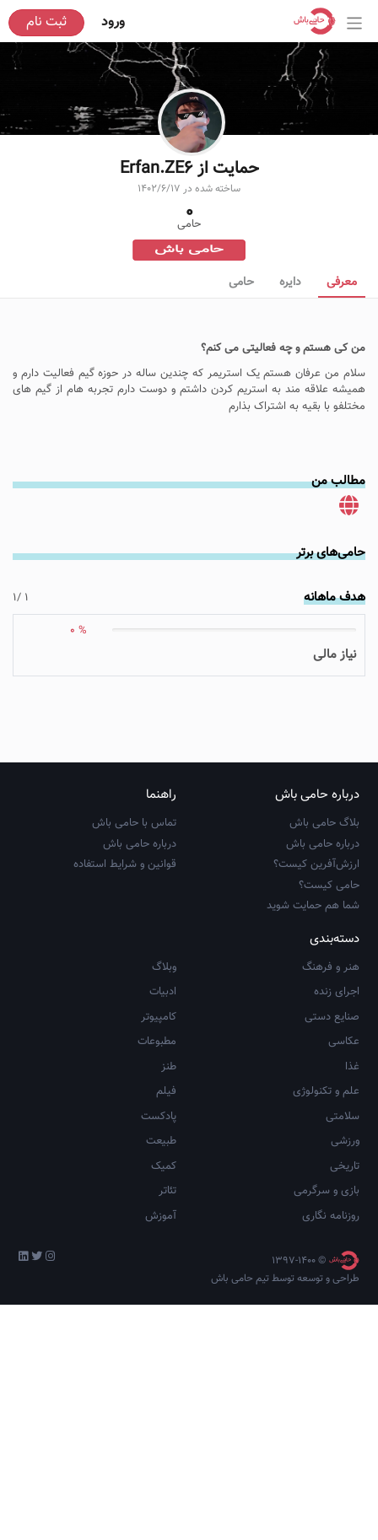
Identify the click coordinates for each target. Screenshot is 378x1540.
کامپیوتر (158, 1117)
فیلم (166, 1191)
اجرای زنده (336, 1092)
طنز (168, 1167)
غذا (352, 1167)
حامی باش (189, 250)
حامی (241, 282)
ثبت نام (46, 22)
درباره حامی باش (322, 944)
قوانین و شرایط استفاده (124, 964)
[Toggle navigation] (354, 23)
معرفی (342, 282)
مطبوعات (157, 1141)
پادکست (158, 1217)
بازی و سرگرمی (326, 1291)
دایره (290, 282)
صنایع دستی (332, 1117)
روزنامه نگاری (330, 1316)
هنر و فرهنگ (330, 1067)
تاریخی (344, 1266)
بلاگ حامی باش (324, 923)
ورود (113, 22)
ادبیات (162, 1092)
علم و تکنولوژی (326, 1191)
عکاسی (343, 1141)
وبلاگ (164, 1067)
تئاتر (167, 1291)
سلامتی (342, 1217)
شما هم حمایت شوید (313, 1006)
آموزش (160, 1316)
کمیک (163, 1266)
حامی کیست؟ (329, 985)
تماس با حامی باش (134, 923)
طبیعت (161, 1241)
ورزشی (345, 1241)
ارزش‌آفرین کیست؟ (316, 964)
